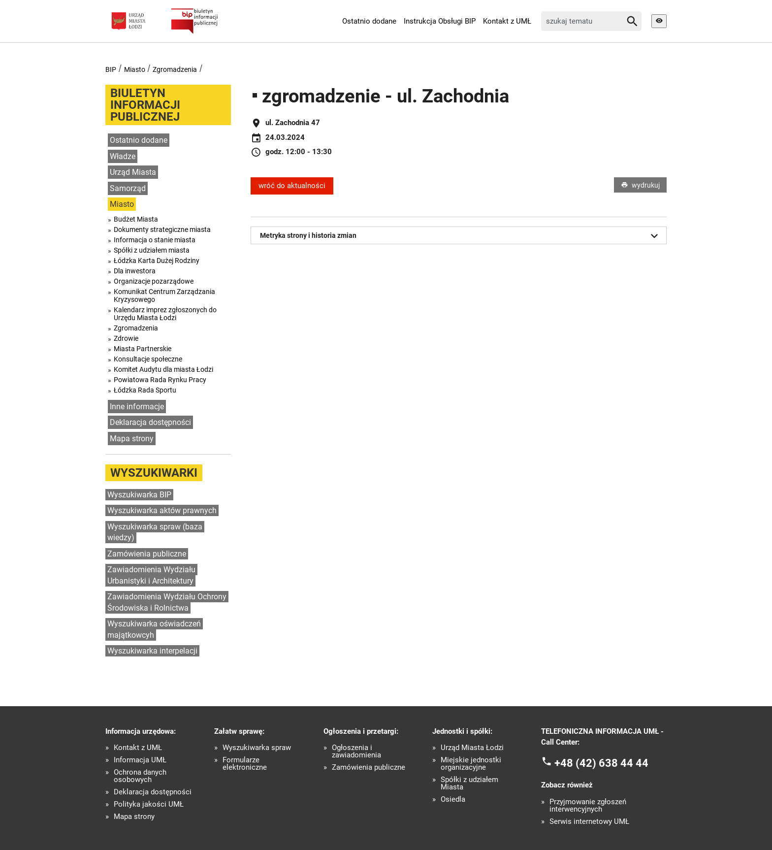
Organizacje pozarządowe (153, 281)
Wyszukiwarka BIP (139, 494)
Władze (122, 156)
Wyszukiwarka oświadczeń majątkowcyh (154, 629)
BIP (110, 69)
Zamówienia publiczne (146, 553)
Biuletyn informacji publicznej (145, 105)
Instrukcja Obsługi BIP (440, 21)
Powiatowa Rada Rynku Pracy (160, 380)
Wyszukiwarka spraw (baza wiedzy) (154, 532)
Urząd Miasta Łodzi (472, 748)
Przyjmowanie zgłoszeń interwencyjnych (587, 805)
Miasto (134, 69)
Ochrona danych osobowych (140, 776)
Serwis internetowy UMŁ (589, 821)
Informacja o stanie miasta (154, 240)
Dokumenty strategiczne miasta (162, 229)
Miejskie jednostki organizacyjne (471, 763)
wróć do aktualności (291, 185)
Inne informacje (137, 406)
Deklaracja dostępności (150, 422)
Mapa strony (132, 438)
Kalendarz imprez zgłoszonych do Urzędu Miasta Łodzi (165, 314)
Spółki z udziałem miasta (152, 250)
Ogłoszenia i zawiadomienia (356, 751)
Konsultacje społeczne (148, 359)
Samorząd (128, 188)
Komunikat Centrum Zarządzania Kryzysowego (164, 295)
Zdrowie (126, 338)
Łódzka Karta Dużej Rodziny (156, 260)
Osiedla (453, 799)
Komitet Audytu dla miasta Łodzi (163, 369)
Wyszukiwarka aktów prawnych (162, 510)
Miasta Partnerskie (142, 349)
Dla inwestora (135, 271)
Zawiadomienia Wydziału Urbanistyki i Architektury (151, 575)
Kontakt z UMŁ (507, 21)
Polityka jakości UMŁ (149, 804)
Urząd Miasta (133, 172)
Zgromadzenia (175, 69)
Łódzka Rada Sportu (145, 390)
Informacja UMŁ (140, 760)
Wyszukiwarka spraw (257, 748)
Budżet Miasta (136, 219)
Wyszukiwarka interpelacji (152, 650)
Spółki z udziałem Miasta (469, 783)
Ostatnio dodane (369, 21)
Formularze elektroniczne (245, 763)
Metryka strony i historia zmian (461, 236)
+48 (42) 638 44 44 (601, 762)
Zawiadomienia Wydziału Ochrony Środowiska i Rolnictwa (166, 602)
